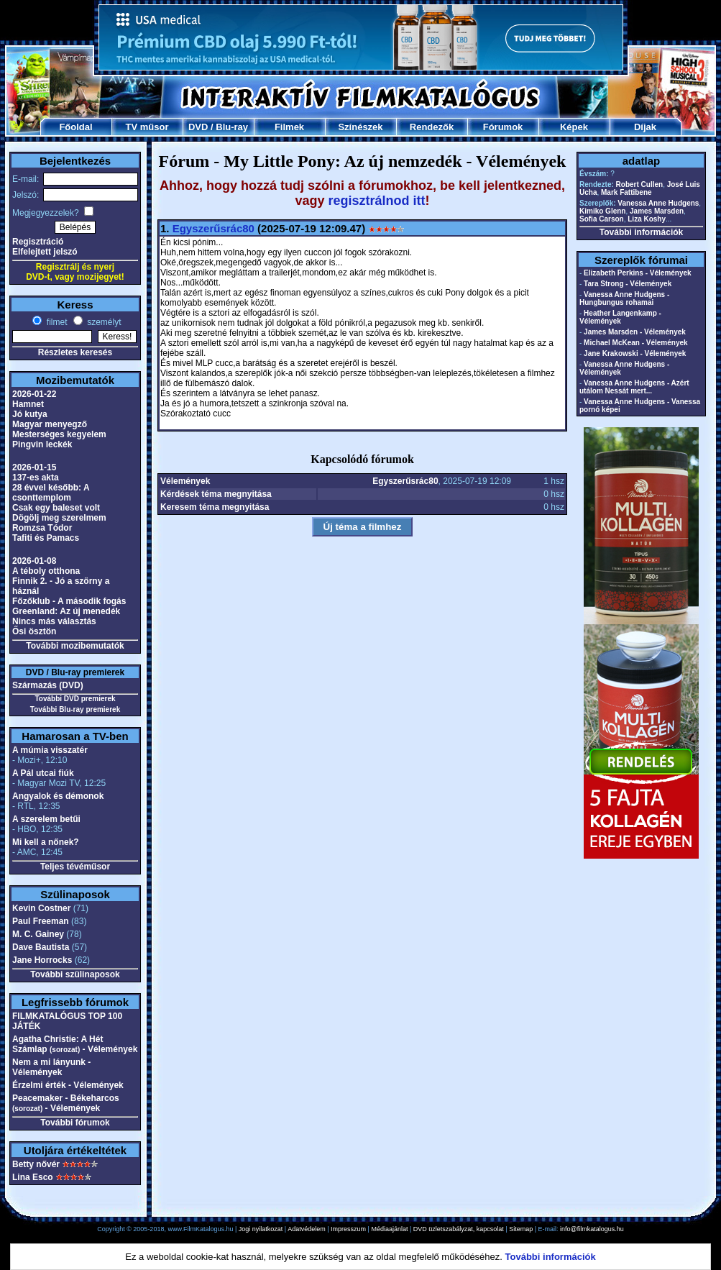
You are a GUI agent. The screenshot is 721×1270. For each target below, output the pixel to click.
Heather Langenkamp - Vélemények (620, 317)
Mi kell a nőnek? (45, 842)
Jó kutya (29, 414)
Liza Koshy (647, 219)
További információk (641, 232)
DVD (198, 127)
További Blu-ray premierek (75, 709)
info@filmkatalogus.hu (592, 1229)
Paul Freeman (40, 921)
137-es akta (35, 477)
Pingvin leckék (42, 444)
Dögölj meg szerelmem (59, 518)
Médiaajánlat (389, 1229)
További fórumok (74, 1123)
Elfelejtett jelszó (45, 252)
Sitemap (521, 1229)
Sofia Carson (601, 219)
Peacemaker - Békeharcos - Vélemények (65, 1103)
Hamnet (28, 404)
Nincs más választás (54, 621)
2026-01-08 (34, 561)
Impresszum (348, 1229)
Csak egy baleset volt (56, 508)
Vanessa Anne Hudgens (658, 203)
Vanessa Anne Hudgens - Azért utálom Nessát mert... (634, 387)
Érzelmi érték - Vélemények (68, 1085)
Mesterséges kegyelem (59, 434)
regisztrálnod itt (377, 200)
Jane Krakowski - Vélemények (635, 353)
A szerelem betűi (46, 819)
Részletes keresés (75, 352)
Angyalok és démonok (58, 796)
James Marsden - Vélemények (635, 332)
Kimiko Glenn (602, 211)
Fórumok (503, 127)
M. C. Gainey (38, 934)
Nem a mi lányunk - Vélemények (51, 1067)
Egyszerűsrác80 (213, 228)
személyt (103, 322)
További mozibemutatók (75, 646)
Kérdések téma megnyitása (216, 494)
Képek (574, 127)
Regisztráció (37, 242)
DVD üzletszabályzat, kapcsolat (458, 1229)
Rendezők (432, 127)
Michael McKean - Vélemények (636, 343)
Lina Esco (32, 1177)
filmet (55, 322)
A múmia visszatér (50, 750)
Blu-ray (232, 127)
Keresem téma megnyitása (214, 507)
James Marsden (657, 211)
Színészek (360, 127)
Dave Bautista (40, 947)
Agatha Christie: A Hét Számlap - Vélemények (74, 1044)
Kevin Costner (41, 908)
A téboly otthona (46, 571)
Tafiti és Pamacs (45, 538)
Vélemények (185, 481)
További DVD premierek (75, 699)
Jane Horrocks (42, 960)
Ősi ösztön (34, 631)
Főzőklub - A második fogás (69, 601)
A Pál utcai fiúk (43, 773)
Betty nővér (36, 1164)
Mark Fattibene (626, 192)
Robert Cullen (639, 184)
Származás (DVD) (47, 685)
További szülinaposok (74, 974)
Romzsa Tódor (42, 528)
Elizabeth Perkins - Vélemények (638, 273)
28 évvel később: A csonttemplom (50, 493)
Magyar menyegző (49, 424)
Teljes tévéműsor (75, 867)
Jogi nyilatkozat (261, 1229)
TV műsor (147, 127)
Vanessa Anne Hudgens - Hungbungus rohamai (624, 298)
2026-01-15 (34, 467)
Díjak (645, 127)
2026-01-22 (34, 394)
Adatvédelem (307, 1229)
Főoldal (75, 127)
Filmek (289, 127)
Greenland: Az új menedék (66, 611)
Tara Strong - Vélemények (627, 284)
